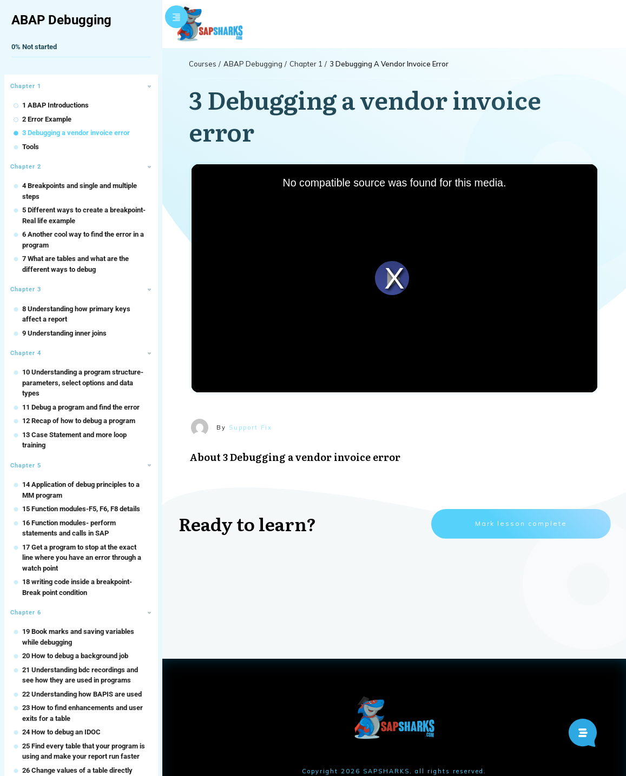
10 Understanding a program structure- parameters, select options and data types (82, 382)
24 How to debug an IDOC (61, 732)
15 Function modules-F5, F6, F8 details (81, 509)
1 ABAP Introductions (55, 105)
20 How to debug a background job (75, 656)
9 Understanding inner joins (64, 333)
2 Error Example (46, 119)
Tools (30, 147)
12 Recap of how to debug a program (78, 421)
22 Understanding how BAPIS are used (82, 694)
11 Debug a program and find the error (81, 407)
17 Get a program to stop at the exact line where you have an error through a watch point (81, 557)
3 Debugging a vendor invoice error (76, 133)
